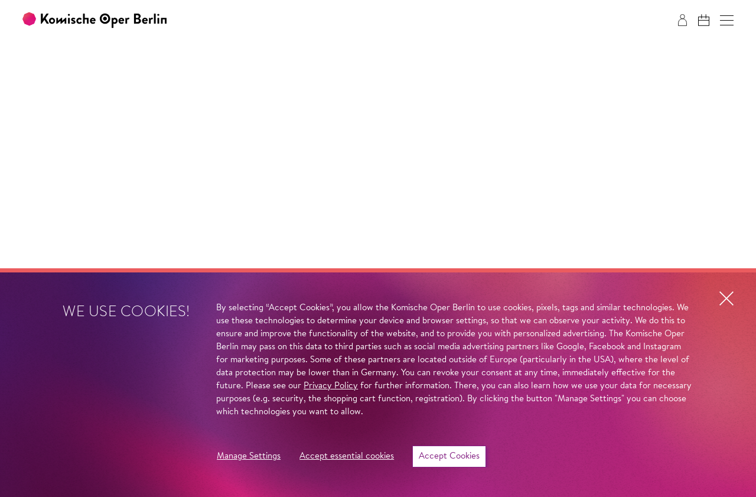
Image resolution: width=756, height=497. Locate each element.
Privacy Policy (331, 386)
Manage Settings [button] (249, 456)
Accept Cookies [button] (449, 456)
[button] (727, 20)
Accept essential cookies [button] (346, 456)
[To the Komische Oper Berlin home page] (94, 20)
